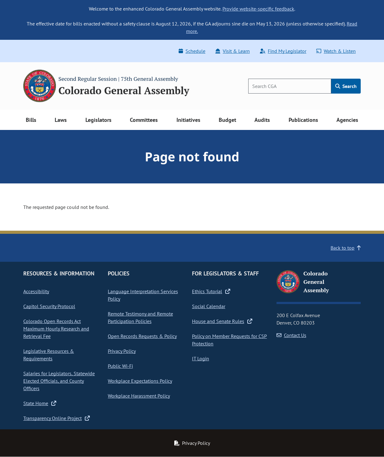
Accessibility (36, 291)
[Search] (289, 86)
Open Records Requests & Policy (142, 336)
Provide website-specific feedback (258, 9)
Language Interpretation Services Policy (143, 295)
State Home (39, 403)
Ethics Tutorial (211, 291)
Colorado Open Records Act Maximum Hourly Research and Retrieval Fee (56, 328)
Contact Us (291, 335)
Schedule (192, 51)
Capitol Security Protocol (49, 306)
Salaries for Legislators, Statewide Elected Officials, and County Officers (59, 380)
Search (346, 86)
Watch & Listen (336, 51)
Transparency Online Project (56, 418)
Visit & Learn (232, 51)
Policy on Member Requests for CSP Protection (229, 340)
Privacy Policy (122, 351)
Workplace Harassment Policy (139, 396)
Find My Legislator (283, 51)
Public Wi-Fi (120, 366)
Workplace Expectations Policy (140, 381)
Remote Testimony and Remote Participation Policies (140, 317)
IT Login (200, 358)
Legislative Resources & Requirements (48, 355)
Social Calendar (208, 306)
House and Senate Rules (222, 321)
